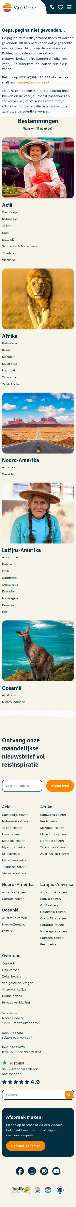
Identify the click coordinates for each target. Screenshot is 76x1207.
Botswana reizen (53, 815)
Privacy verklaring (16, 1002)
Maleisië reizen (13, 841)
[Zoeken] (69, 1095)
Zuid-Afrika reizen (54, 854)
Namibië (8, 370)
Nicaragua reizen (53, 931)
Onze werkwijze (14, 989)
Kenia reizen (49, 821)
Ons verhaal (11, 970)
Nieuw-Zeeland (14, 702)
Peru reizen (49, 944)
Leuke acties (12, 996)
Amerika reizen (14, 892)
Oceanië (11, 688)
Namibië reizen (52, 841)
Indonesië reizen (15, 821)
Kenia (6, 350)
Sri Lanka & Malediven (19, 246)
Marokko (8, 357)
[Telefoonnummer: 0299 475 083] (52, 7)
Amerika (8, 467)
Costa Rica (10, 585)
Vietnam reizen (14, 873)
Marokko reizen (52, 828)
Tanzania (9, 377)
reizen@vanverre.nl (33, 82)
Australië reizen (14, 918)
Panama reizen (52, 938)
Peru (6, 612)
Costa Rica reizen (53, 918)
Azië (7, 205)
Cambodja (10, 212)
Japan (7, 226)
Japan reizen (12, 828)
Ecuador (8, 591)
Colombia (9, 578)
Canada (8, 474)
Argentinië (10, 557)
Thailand (9, 253)
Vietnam (8, 260)
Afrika (10, 336)
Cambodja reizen (15, 815)
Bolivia (7, 564)
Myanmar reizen (15, 847)
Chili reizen (49, 905)
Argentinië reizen (53, 892)
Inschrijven (60, 786)
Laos (5, 233)
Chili (5, 571)
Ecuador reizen (52, 925)
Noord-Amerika (20, 460)
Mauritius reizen (53, 834)
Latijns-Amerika (21, 550)
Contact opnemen (25, 1146)
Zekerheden (11, 976)
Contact (8, 963)
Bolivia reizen (50, 899)
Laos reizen (11, 834)
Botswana (9, 343)
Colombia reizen (53, 912)
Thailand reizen (14, 867)
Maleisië (8, 239)
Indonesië (9, 219)
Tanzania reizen (52, 847)
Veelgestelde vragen (17, 983)
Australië (9, 695)
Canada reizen (13, 899)
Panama (8, 605)
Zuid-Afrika (11, 384)
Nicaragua (10, 598)
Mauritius (9, 364)
